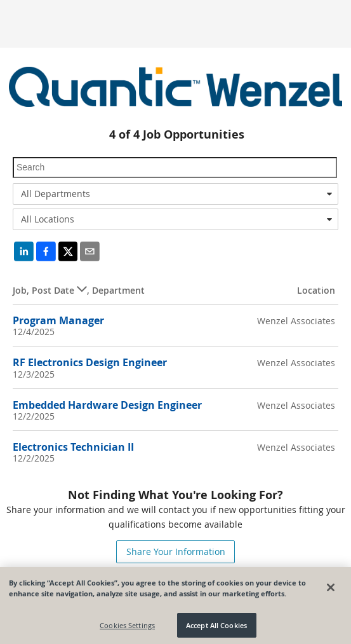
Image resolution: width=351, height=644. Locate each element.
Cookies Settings (127, 628)
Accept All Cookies (216, 628)
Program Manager (58, 320)
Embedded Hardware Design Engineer (107, 405)
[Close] (331, 590)
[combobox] (175, 194)
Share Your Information (175, 551)
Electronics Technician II (73, 447)
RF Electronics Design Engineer (90, 362)
